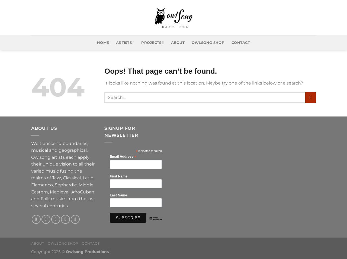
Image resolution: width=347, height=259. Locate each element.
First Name (118, 176)
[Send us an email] (65, 219)
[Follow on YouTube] (75, 219)
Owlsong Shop (208, 43)
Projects (152, 42)
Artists (125, 42)
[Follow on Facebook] (36, 219)
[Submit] (310, 97)
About (178, 43)
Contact (241, 43)
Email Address (123, 156)
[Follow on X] (55, 219)
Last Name (118, 195)
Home (103, 43)
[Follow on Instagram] (45, 219)
